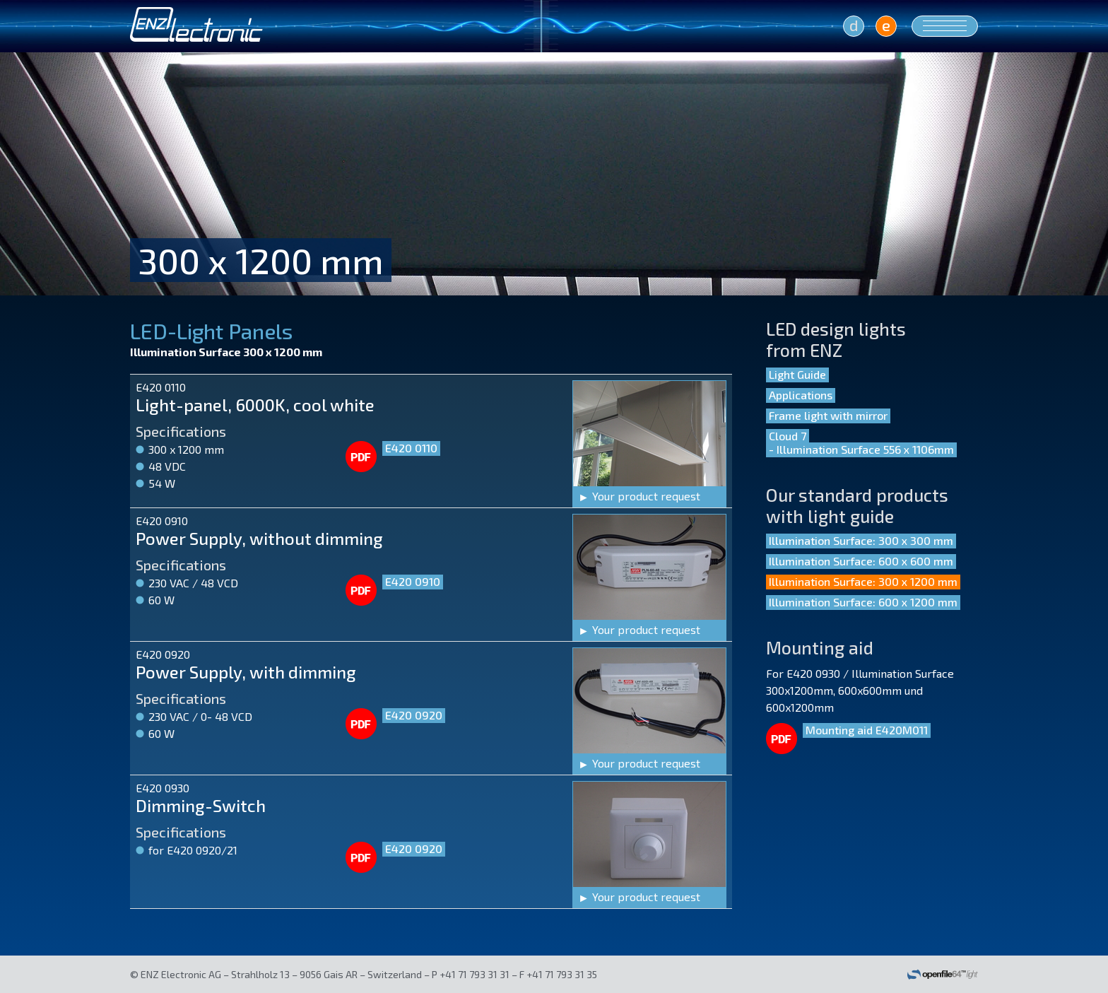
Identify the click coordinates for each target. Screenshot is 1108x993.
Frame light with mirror (828, 415)
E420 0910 (412, 581)
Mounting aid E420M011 (867, 729)
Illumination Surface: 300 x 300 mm (861, 540)
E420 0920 (413, 715)
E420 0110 (411, 447)
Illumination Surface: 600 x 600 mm (861, 561)
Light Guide (797, 374)
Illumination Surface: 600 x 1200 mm (863, 602)
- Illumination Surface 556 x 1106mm (861, 449)
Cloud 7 (787, 435)
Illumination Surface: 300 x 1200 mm (863, 581)
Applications (800, 394)
